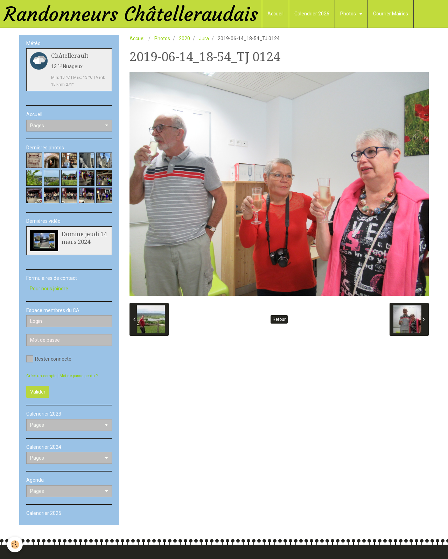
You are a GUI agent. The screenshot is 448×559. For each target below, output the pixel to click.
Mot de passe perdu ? (78, 376)
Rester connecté (48, 358)
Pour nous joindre (49, 288)
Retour (279, 319)
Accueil (275, 13)
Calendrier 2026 (311, 13)
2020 (184, 38)
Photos (348, 13)
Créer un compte (41, 376)
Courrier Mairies (390, 13)
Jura (204, 38)
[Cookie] (15, 544)
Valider (38, 392)
